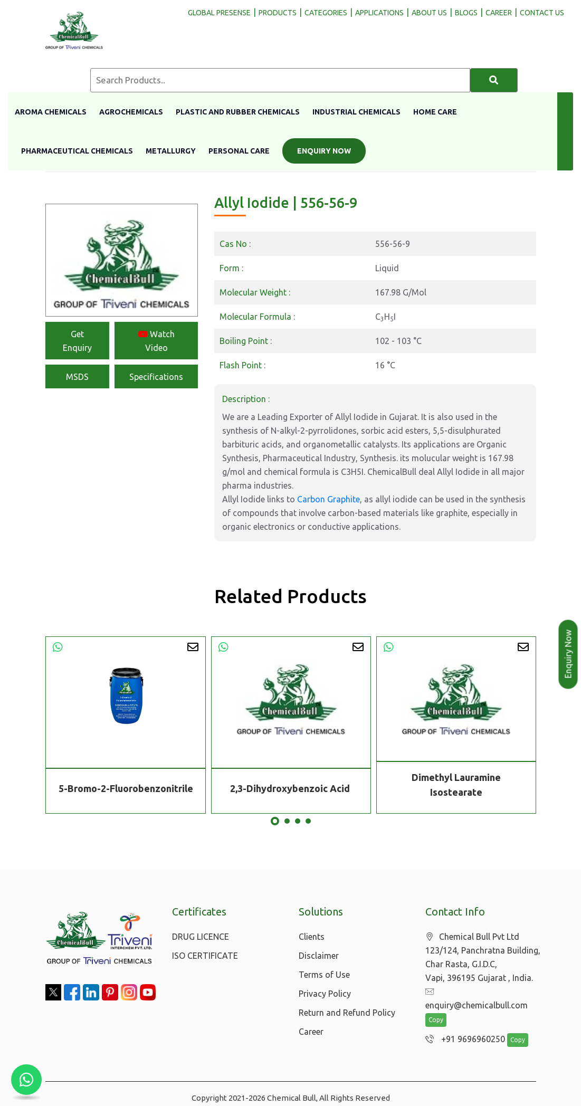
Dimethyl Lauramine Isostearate (456, 784)
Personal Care (239, 151)
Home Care (435, 112)
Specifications (156, 377)
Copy (435, 1007)
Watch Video (156, 340)
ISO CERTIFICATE (205, 955)
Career (311, 1031)
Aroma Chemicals (51, 112)
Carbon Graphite (328, 499)
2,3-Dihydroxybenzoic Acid (291, 788)
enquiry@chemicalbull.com (481, 992)
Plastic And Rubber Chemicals (238, 112)
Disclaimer (319, 955)
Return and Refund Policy (347, 1012)
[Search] (494, 80)
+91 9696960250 (462, 1026)
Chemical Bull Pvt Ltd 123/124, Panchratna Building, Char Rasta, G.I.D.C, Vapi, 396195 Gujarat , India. (482, 957)
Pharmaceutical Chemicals (77, 151)
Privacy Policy (325, 993)
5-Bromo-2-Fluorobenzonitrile (126, 788)
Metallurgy (171, 151)
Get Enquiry (77, 340)
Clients (312, 936)
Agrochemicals (131, 112)
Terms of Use (324, 974)
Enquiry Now (324, 151)
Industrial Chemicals (356, 112)
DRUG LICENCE (200, 936)
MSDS (77, 377)
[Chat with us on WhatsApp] (26, 1079)
